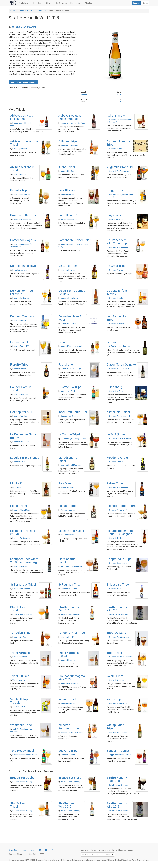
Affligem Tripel (68, 141)
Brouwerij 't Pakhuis (116, 324)
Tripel (119, 94)
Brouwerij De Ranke (116, 391)
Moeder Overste (117, 457)
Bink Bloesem (67, 190)
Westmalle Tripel (21, 725)
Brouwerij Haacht (67, 637)
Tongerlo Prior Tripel (72, 632)
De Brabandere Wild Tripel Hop (117, 241)
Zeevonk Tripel (68, 750)
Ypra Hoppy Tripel (22, 750)
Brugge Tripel (116, 190)
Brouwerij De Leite (116, 298)
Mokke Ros (17, 483)
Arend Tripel (66, 167)
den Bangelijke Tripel (116, 318)
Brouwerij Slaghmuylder (118, 732)
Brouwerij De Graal (68, 270)
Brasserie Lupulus (19, 462)
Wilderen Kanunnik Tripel (68, 726)
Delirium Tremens (22, 316)
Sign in (145, 3)
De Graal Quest (68, 266)
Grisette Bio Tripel (70, 387)
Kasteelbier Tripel (118, 412)
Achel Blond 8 (116, 115)
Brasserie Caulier (67, 487)
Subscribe (109, 854)
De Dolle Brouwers (19, 270)
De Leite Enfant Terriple (117, 292)
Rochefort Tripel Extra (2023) (24, 532)
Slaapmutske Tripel (119, 559)
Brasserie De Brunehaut (21, 219)
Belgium (84, 94)
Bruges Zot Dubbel (22, 777)
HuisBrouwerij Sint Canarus (71, 566)
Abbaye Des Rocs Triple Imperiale (69, 117)
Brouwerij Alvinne (115, 149)
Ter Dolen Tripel (20, 632)
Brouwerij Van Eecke (20, 416)
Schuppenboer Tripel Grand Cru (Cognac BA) (122, 532)
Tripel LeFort (115, 653)
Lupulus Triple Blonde (24, 457)
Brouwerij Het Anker (20, 394)
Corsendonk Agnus (23, 240)
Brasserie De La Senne (69, 298)
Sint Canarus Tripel (66, 560)
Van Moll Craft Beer (20, 707)
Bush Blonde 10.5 (69, 215)
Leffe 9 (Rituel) (116, 434)
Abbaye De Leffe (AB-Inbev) (120, 439)
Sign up (136, 3)
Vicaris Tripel (67, 699)
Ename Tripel (19, 342)
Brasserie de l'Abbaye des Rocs (73, 123)
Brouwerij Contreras (116, 680)
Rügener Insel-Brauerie (70, 416)
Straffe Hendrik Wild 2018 (117, 608)
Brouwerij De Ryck (68, 171)
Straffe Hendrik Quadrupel (117, 779)
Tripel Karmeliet (20, 653)
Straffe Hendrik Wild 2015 (68, 608)
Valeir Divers (115, 676)
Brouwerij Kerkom (67, 194)
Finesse (112, 342)
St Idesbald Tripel (118, 584)
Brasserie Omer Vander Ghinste (121, 657)
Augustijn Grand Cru (120, 167)
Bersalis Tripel (19, 190)
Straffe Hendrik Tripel (20, 608)
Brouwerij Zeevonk (68, 755)
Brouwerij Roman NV (20, 149)
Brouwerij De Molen (68, 324)
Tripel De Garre (117, 632)
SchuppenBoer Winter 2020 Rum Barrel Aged (25, 560)
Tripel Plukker (19, 676)
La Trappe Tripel (69, 434)
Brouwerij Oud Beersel (21, 194)
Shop (49, 3)
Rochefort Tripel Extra (121, 506)
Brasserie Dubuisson (69, 219)
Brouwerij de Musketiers (70, 683)
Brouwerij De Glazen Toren (119, 369)
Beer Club (38, 3)
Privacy (24, 850)
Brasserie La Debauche (21, 442)
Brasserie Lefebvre (19, 369)
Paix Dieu (64, 483)
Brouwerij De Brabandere (118, 247)
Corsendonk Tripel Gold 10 (75, 240)
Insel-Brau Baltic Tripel (73, 412)
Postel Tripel (18, 506)
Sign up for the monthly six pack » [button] (23, 82)
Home (12, 11)
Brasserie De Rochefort (118, 510)
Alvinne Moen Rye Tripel (118, 143)
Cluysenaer (114, 215)
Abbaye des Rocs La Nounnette (21, 117)
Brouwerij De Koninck (20, 298)
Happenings (75, 3)
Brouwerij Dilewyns (68, 703)
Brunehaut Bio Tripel (24, 215)
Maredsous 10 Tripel (67, 459)
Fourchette (65, 364)
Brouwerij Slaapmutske (118, 563)
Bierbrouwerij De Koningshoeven (73, 439)
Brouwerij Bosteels (19, 657)
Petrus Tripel (115, 483)
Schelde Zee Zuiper (71, 531)
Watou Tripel (115, 699)
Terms (32, 850)
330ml (119, 102)
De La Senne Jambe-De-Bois (72, 292)
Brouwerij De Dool (19, 637)
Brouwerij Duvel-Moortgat (71, 465)
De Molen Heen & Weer (69, 318)
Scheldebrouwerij (67, 535)
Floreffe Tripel (19, 364)
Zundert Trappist (118, 750)
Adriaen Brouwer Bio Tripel (24, 143)
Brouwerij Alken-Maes (69, 145)
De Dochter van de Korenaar (119, 346)
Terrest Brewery (18, 680)
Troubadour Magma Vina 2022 (71, 677)
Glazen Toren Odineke (121, 364)
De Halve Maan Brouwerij (23, 27)
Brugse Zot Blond (69, 777)
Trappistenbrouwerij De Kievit (120, 755)
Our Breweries (61, 3)
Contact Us (13, 850)
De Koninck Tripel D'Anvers (22, 292)
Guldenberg (114, 387)
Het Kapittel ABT (21, 412)
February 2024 (40, 11)
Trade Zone (24, 3)
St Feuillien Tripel (69, 584)
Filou (61, 342)
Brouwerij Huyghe (19, 320)
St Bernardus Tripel (23, 584)
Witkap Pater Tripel (115, 726)
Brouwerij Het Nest (116, 538)
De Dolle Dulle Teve (23, 266)
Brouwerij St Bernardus (21, 589)
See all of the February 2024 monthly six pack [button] (27, 88)
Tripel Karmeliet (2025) (69, 654)
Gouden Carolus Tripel (20, 388)
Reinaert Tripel (68, 506)
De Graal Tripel (116, 266)
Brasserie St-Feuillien (69, 391)
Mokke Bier (16, 487)
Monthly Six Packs (25, 11)
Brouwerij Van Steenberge (119, 171)
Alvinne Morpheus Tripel (22, 168)
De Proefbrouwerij (116, 219)
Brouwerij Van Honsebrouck (71, 346)
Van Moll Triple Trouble (20, 700)
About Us (89, 3)
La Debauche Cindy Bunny (23, 436)
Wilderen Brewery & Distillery (72, 732)
